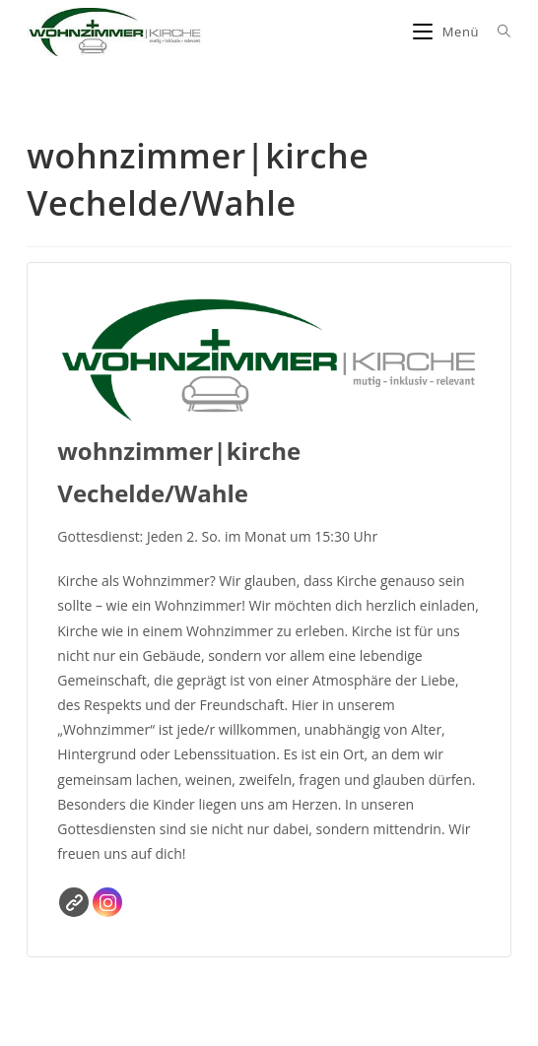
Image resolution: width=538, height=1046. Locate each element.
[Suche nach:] (497, 31)
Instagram (107, 902)
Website (74, 902)
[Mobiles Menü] (448, 31)
